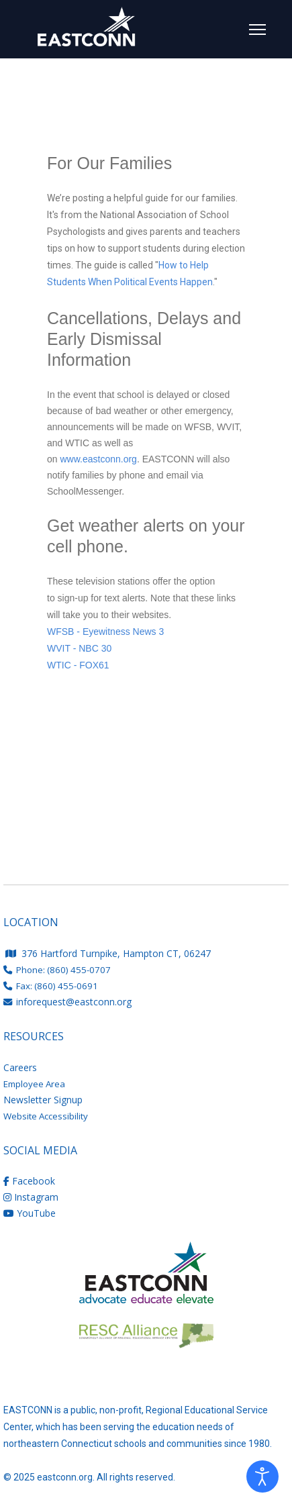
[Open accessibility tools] (262, 1476)
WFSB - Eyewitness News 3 (105, 631)
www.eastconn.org (98, 459)
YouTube (29, 1213)
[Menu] (257, 29)
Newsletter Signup (43, 1099)
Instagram (30, 1197)
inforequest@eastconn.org (74, 1001)
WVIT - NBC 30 (79, 648)
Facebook (29, 1180)
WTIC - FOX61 (78, 665)
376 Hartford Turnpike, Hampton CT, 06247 (108, 953)
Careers (20, 1067)
